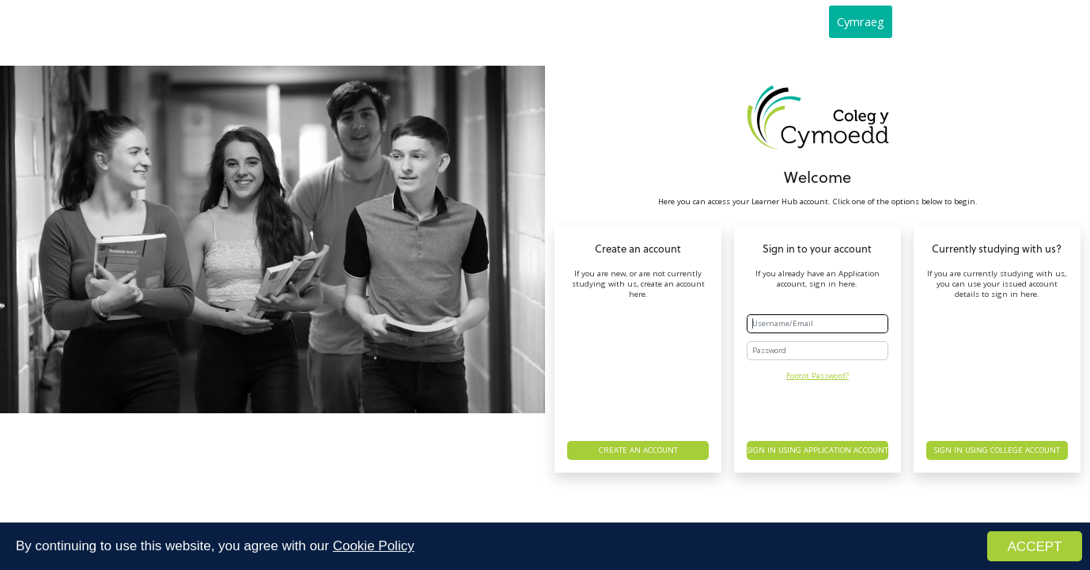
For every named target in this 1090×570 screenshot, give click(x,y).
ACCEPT (1035, 547)
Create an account (638, 450)
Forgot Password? (817, 375)
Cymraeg (860, 21)
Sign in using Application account (817, 450)
